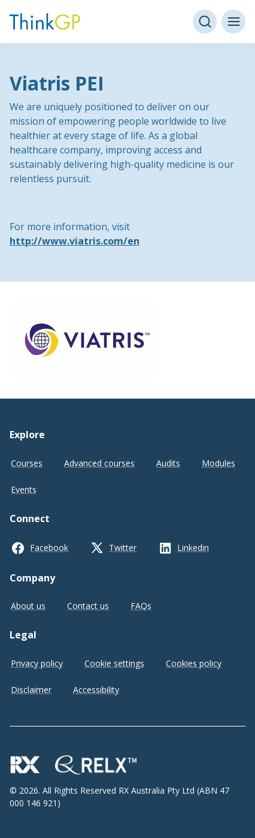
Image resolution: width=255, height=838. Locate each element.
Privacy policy (37, 663)
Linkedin (193, 547)
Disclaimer (31, 689)
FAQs (140, 605)
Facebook (49, 547)
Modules (218, 463)
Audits (168, 463)
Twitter (122, 547)
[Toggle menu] (233, 22)
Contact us (88, 605)
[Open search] (205, 22)
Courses (26, 463)
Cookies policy (193, 663)
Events (24, 489)
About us (28, 605)
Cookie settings (114, 663)
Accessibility (96, 689)
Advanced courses (99, 463)
